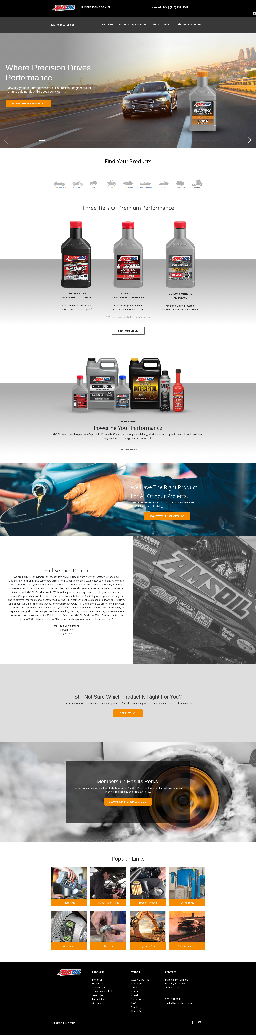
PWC (133, 1003)
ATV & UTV (137, 987)
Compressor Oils (187, 946)
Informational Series (190, 24)
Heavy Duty (137, 1010)
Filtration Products (147, 902)
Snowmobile (137, 999)
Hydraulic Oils (148, 946)
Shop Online (107, 24)
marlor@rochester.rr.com (178, 1002)
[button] (250, 139)
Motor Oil (97, 979)
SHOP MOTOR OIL (128, 330)
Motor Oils (69, 902)
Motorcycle (137, 983)
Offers (156, 24)
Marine (135, 991)
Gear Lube (97, 995)
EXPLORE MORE (128, 449)
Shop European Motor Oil (28, 103)
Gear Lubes (69, 946)
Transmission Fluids (108, 902)
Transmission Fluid (102, 991)
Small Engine (138, 1007)
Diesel (134, 995)
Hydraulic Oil (98, 983)
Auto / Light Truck (140, 979)
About (169, 24)
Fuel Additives (187, 902)
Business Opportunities (133, 24)
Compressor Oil (100, 987)
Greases (108, 946)
